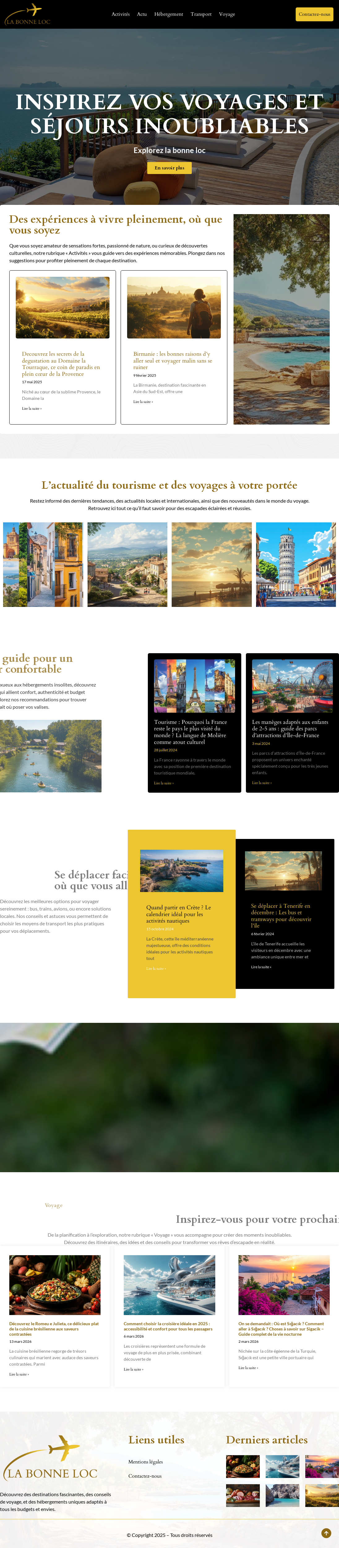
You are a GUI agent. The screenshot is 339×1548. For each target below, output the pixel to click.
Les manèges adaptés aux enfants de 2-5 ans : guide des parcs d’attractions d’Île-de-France (290, 728)
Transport (201, 14)
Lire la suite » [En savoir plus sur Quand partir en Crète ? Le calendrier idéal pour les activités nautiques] (156, 968)
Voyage (227, 14)
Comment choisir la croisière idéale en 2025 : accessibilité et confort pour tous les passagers (168, 1326)
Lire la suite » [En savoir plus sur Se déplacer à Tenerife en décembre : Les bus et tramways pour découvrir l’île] (261, 967)
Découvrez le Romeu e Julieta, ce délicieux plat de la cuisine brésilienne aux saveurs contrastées (54, 1329)
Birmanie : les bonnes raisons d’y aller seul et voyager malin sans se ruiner (172, 360)
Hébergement (168, 14)
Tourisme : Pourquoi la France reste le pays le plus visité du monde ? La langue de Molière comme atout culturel (190, 732)
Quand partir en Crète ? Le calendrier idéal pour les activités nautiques (178, 914)
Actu (142, 14)
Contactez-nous (144, 1476)
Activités (121, 14)
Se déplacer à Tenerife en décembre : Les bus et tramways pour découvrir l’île (281, 916)
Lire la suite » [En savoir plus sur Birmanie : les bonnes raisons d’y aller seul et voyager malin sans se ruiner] (143, 401)
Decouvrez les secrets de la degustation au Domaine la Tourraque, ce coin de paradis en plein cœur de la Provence (61, 364)
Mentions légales (145, 1462)
